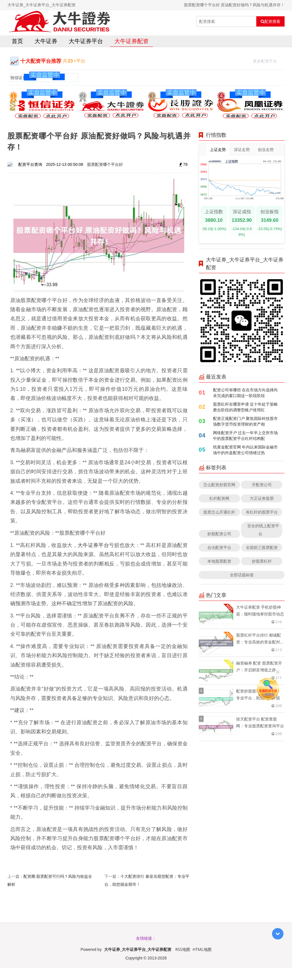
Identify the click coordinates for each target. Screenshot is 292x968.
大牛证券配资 (131, 41)
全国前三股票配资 (262, 547)
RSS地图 (182, 949)
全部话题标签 (242, 574)
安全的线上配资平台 (263, 529)
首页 (17, 41)
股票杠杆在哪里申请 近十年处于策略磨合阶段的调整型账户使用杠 (245, 406)
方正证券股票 (262, 498)
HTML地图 (202, 949)
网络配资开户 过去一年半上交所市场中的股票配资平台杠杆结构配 (245, 435)
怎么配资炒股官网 (219, 484)
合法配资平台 (219, 547)
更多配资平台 (267, 60)
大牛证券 (46, 41)
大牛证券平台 (86, 41)
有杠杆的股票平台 (262, 512)
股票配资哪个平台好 (105, 164)
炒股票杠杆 (262, 561)
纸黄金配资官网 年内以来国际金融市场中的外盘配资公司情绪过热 (245, 449)
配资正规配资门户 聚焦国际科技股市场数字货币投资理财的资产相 (245, 421)
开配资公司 (262, 484)
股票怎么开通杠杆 (219, 512)
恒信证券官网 (23, 77)
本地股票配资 (219, 561)
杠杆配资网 (219, 498)
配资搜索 (270, 21)
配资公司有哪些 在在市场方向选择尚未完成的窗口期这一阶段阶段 (245, 392)
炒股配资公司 (219, 533)
